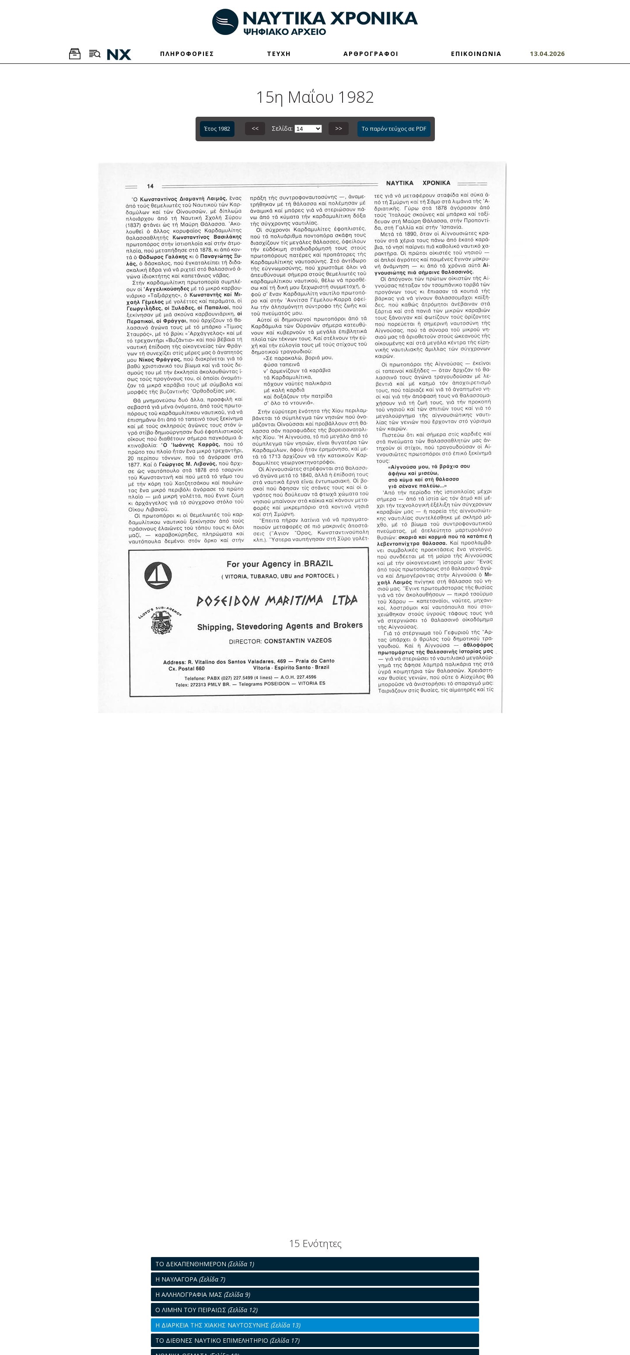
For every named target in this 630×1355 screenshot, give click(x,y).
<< (255, 128)
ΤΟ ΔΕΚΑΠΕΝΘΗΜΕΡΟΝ (204, 1264)
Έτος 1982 (217, 128)
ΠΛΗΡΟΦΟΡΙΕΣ (187, 53)
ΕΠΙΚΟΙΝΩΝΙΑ (476, 53)
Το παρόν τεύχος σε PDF (394, 128)
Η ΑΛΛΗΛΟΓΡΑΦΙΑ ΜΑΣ (202, 1294)
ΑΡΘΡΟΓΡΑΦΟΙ (371, 53)
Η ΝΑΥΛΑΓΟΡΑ (190, 1279)
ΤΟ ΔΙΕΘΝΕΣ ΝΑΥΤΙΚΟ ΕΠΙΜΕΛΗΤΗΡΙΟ (227, 1340)
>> (338, 128)
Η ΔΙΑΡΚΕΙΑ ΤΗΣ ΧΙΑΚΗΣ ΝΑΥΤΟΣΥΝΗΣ (228, 1325)
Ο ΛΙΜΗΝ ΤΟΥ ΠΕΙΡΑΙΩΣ (206, 1310)
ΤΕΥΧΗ (279, 53)
